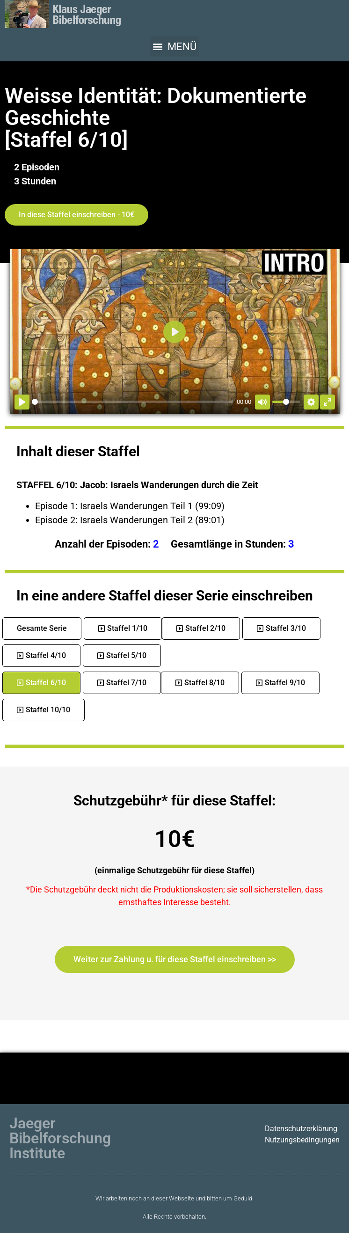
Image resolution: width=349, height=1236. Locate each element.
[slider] (132, 401)
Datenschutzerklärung (301, 1128)
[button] (174, 46)
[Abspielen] (22, 402)
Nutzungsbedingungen (302, 1139)
